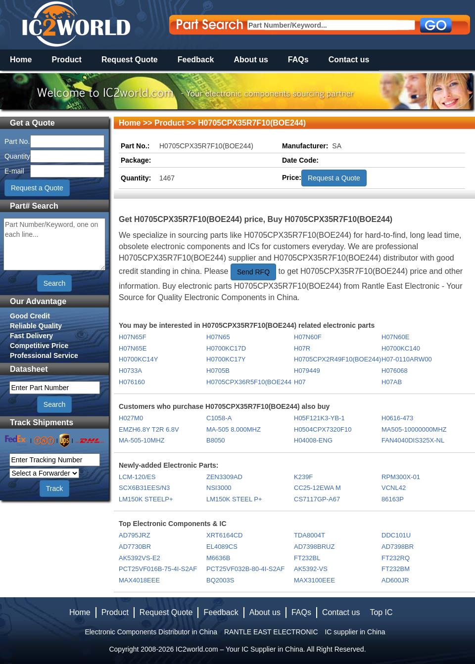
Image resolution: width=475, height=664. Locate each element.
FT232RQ (395, 558)
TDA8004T (309, 535)
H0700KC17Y (226, 359)
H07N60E (395, 337)
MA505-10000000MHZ (414, 429)
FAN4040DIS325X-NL (412, 440)
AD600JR (395, 580)
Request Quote (129, 59)
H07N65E (132, 348)
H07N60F (308, 337)
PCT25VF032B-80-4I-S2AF (245, 569)
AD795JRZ (134, 535)
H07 (300, 382)
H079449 (307, 370)
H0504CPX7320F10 (322, 429)
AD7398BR (397, 546)
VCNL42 (393, 487)
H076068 (394, 370)
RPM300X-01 (400, 477)
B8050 (215, 440)
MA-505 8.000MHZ (233, 429)
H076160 (132, 382)
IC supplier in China (355, 632)
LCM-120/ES (137, 477)
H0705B (218, 370)
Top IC (381, 612)
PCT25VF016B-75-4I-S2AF (158, 569)
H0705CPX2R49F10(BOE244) (337, 359)
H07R (302, 348)
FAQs (298, 59)
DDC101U (396, 535)
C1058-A (219, 418)
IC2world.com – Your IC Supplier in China (239, 649)
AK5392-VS (311, 569)
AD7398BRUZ (314, 546)
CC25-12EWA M (317, 487)
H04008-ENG (313, 440)
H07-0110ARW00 (406, 359)
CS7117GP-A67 (317, 499)
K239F (303, 477)
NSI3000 (219, 487)
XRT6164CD (224, 535)
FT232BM (395, 569)
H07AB (391, 382)
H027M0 (131, 418)
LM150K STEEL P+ (234, 499)
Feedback (196, 59)
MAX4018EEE (139, 580)
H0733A (130, 370)
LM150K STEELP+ (146, 499)
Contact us (349, 59)
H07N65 (218, 337)
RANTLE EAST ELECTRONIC (271, 632)
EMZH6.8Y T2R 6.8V (149, 429)
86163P (392, 499)
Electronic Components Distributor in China (151, 632)
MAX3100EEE (314, 580)
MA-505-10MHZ (141, 440)
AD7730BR (135, 546)
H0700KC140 (400, 348)
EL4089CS (222, 546)
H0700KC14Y (138, 359)
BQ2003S (220, 580)
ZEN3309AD (224, 477)
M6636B (218, 558)
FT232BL (307, 558)
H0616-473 (397, 418)
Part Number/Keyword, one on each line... (54, 244)
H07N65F (132, 337)
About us (251, 59)
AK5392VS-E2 (139, 558)
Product (66, 59)
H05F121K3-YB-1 (319, 418)
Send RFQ (253, 272)
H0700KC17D (226, 348)
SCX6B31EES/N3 (144, 487)
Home (21, 59)
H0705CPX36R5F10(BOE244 (248, 382)
